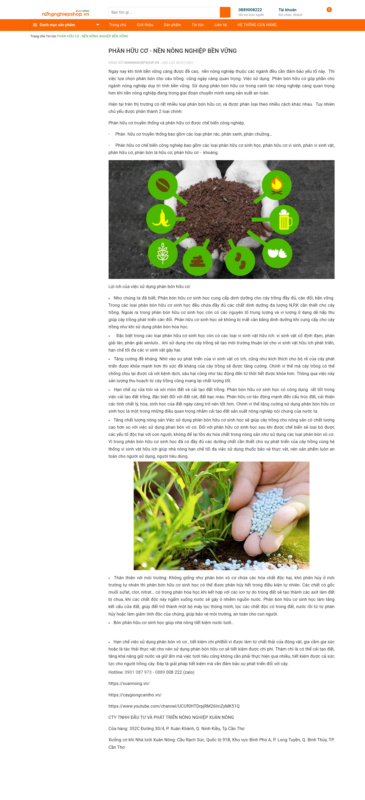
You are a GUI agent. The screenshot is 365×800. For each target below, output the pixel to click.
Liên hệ (221, 25)
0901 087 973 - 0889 (145, 672)
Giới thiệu (145, 25)
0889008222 (250, 9)
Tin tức (198, 25)
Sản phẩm (172, 25)
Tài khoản (287, 9)
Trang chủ (117, 25)
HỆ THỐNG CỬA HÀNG (257, 25)
